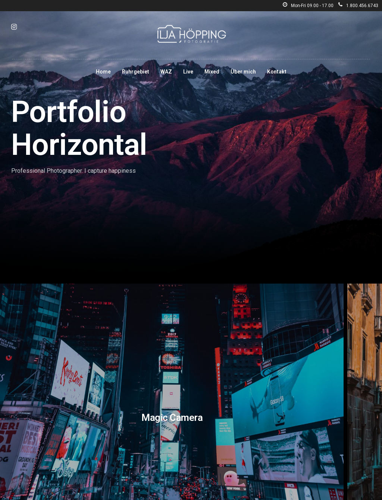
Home (103, 72)
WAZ (166, 72)
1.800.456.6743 (358, 5)
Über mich (243, 72)
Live (188, 72)
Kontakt (276, 72)
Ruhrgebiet (135, 72)
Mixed (211, 72)
